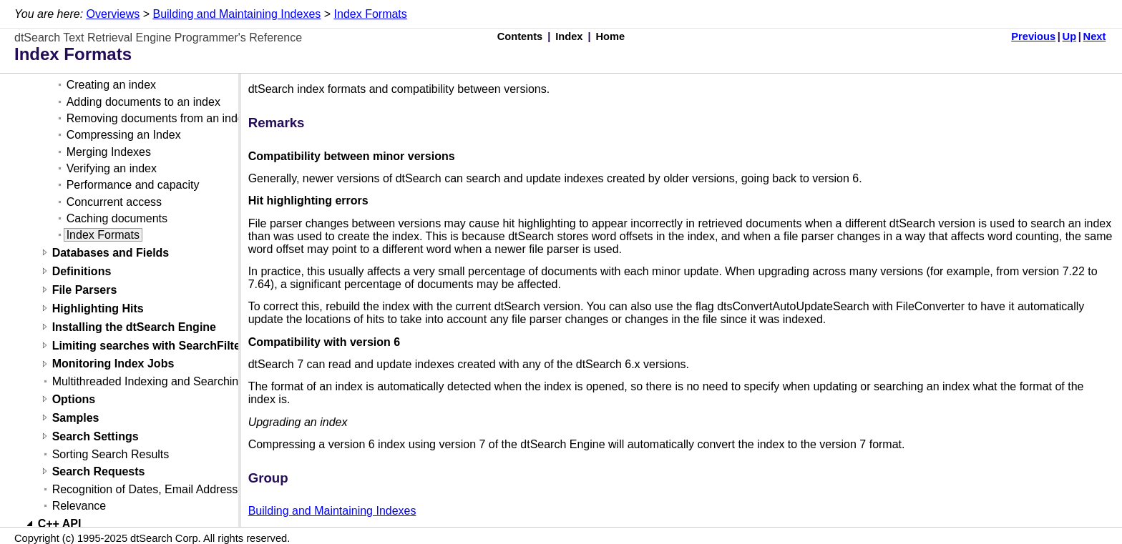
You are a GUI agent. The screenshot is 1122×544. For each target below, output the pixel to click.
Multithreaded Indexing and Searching (148, 381)
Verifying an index (112, 168)
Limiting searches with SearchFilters (151, 346)
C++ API (60, 524)
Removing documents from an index (158, 118)
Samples (75, 418)
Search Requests (98, 471)
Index (568, 36)
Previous (1033, 36)
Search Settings (95, 436)
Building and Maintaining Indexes (236, 14)
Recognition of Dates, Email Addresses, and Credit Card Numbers (219, 489)
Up (1070, 36)
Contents (520, 36)
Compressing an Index (124, 135)
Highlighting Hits (98, 308)
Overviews (113, 14)
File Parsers (84, 290)
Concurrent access (114, 202)
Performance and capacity (133, 185)
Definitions (82, 271)
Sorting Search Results (111, 454)
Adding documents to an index (143, 102)
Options (73, 399)
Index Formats (370, 14)
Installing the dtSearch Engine (134, 327)
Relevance (79, 506)
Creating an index (111, 85)
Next (1094, 36)
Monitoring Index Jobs (113, 364)
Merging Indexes (109, 152)
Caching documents (117, 218)
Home (610, 36)
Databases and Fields (111, 253)
